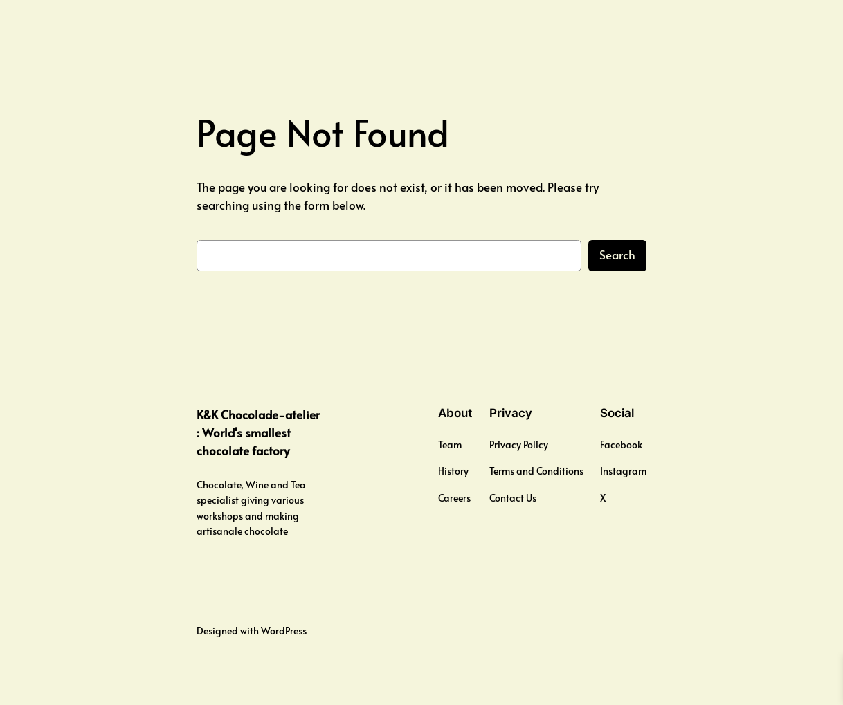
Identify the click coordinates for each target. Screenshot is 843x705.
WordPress (284, 630)
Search (617, 255)
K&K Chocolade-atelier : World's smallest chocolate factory (258, 433)
